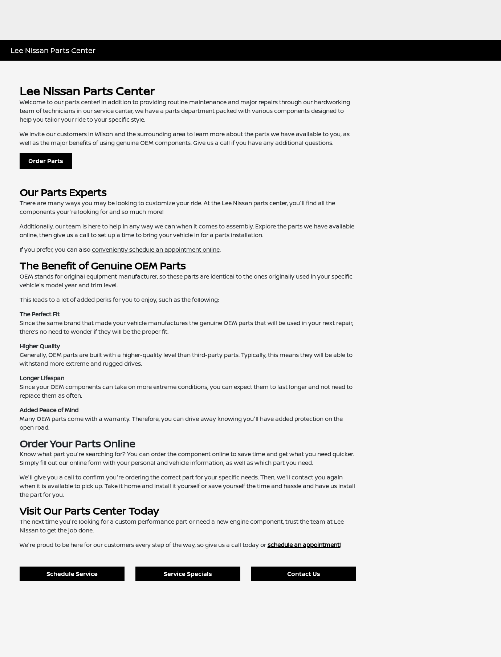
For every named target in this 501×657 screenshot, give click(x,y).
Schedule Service (72, 574)
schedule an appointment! (304, 545)
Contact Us (303, 574)
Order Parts (45, 161)
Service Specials (188, 574)
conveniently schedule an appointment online (156, 250)
